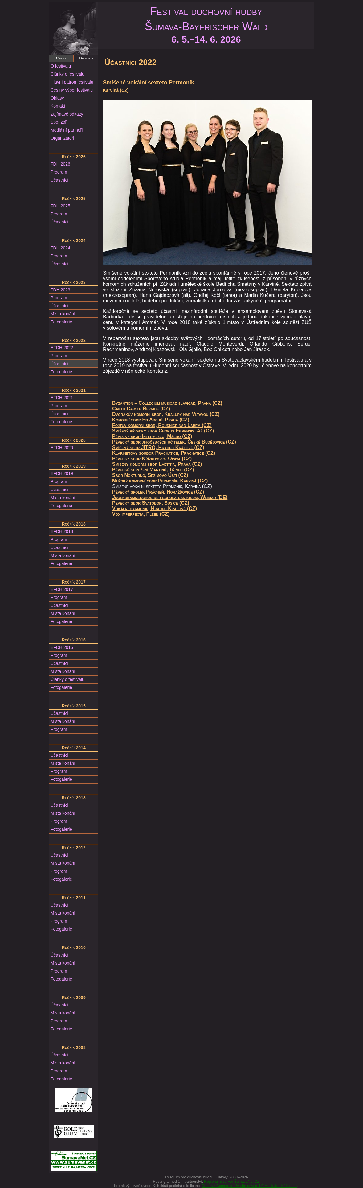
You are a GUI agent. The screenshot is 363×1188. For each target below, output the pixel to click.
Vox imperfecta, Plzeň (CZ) (140, 514)
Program (59, 172)
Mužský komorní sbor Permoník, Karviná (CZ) (160, 480)
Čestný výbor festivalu (72, 90)
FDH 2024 (60, 247)
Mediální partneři (67, 130)
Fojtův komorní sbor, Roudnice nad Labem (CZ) (162, 425)
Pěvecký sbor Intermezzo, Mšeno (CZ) (152, 436)
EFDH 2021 (62, 397)
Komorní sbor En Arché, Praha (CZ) (150, 419)
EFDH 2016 (62, 647)
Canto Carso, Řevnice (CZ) (141, 408)
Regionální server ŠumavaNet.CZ (231, 1181)
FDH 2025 (60, 205)
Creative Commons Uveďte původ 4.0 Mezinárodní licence (249, 1186)
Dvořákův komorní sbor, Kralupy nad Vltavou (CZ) (166, 414)
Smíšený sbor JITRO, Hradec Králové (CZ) (158, 447)
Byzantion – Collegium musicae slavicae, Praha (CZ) (167, 403)
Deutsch (86, 58)
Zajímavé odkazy (67, 114)
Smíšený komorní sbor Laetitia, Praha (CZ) (157, 464)
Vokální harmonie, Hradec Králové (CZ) (154, 508)
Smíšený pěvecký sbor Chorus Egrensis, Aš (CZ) (163, 430)
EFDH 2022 (62, 347)
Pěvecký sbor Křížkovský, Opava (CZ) (152, 458)
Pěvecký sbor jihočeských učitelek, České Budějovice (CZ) (174, 441)
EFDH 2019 (62, 473)
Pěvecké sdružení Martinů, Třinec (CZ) (153, 469)
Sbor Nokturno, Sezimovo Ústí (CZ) (150, 475)
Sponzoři (59, 122)
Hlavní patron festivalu (72, 82)
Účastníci (59, 180)
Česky (61, 58)
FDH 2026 (60, 164)
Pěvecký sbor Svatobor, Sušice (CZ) (150, 503)
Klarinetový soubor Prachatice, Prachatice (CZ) (163, 453)
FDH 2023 (60, 289)
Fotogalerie (61, 321)
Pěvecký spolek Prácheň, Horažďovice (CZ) (158, 491)
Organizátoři (62, 138)
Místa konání (63, 313)
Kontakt (58, 106)
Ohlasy (57, 98)
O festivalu (61, 65)
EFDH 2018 (62, 531)
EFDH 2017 (62, 589)
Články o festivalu (67, 74)
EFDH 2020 (62, 447)
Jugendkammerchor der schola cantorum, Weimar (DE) (169, 497)
